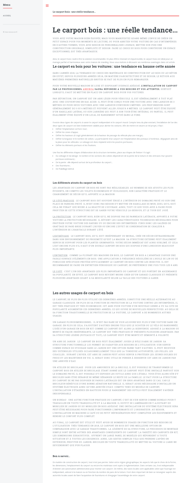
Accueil (7, 16)
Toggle (47, 5)
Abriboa (88, 89)
